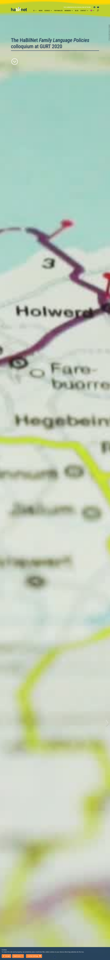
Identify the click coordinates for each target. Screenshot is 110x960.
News (40, 10)
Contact (83, 10)
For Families (58, 10)
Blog (76, 10)
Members (68, 10)
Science (47, 10)
